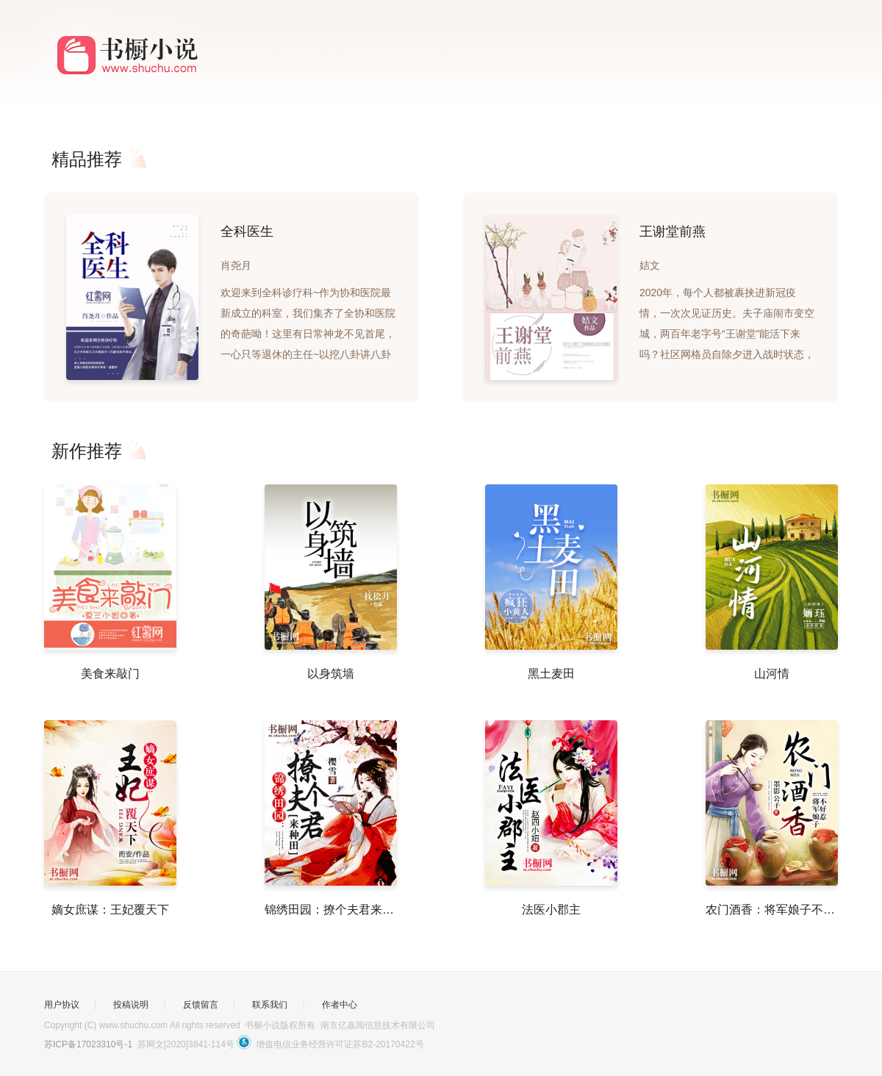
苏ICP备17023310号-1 (88, 1044)
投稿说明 (130, 1005)
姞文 (649, 265)
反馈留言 (200, 1005)
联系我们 (269, 1005)
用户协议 (61, 1005)
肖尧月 (235, 265)
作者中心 (339, 1005)
